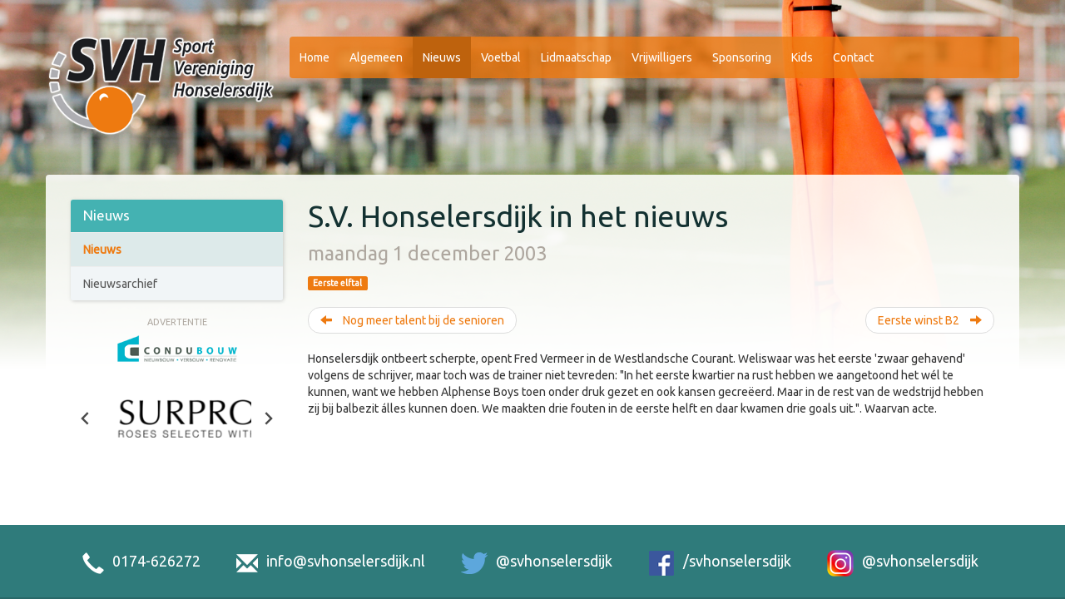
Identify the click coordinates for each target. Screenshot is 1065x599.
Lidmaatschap (576, 57)
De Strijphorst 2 (98, 576)
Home (314, 57)
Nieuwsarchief (120, 283)
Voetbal (501, 57)
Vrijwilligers (662, 57)
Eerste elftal (337, 283)
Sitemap (836, 576)
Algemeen (376, 57)
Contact (853, 57)
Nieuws (442, 57)
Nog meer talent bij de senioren (412, 320)
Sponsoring (741, 57)
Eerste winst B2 (930, 320)
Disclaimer (777, 576)
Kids (802, 57)
